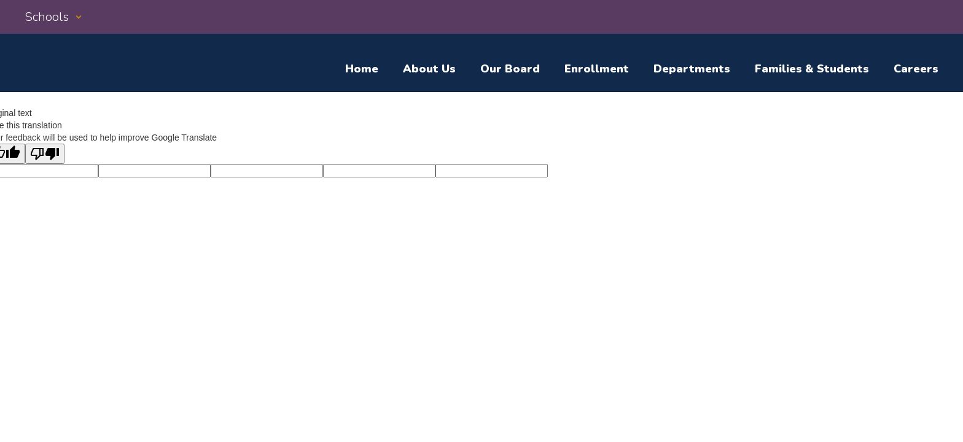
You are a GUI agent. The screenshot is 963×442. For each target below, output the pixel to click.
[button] (53, 17)
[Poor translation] (44, 154)
